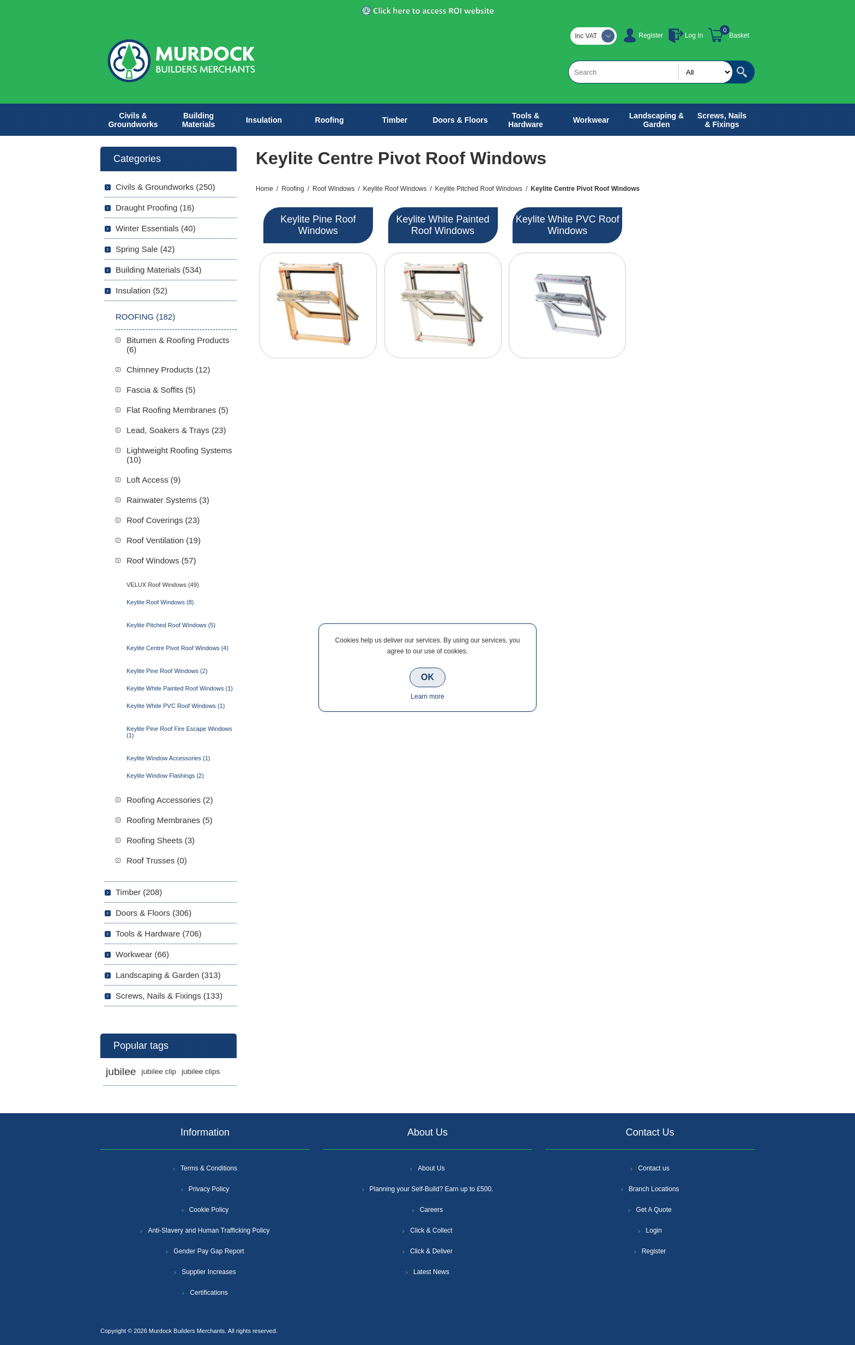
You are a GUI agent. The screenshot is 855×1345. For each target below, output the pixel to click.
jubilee (121, 1071)
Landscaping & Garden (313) (168, 975)
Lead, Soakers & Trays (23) (176, 430)
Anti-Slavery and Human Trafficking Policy (208, 1230)
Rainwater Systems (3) (168, 500)
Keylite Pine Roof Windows (318, 225)
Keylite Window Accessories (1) (168, 758)
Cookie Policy (209, 1210)
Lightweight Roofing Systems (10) (179, 455)
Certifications (208, 1292)
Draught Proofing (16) (155, 207)
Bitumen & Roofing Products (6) (178, 344)
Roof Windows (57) (161, 560)
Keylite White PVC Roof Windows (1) (176, 705)
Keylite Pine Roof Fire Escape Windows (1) (179, 731)
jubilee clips (201, 1071)
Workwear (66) (142, 954)
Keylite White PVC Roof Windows (567, 225)
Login (653, 1230)
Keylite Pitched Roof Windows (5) (171, 625)
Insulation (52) (141, 290)
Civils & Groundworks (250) (165, 186)
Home (264, 189)
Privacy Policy (209, 1189)
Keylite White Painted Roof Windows (443, 225)
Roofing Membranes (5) (170, 820)
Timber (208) (139, 892)
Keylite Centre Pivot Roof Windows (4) (177, 648)
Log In (694, 35)
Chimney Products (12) (168, 369)
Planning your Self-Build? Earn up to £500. (431, 1189)
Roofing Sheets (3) (161, 840)
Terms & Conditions (208, 1168)
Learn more (427, 696)
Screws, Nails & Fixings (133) (169, 995)
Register (651, 35)
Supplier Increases (209, 1272)
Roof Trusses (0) (157, 860)
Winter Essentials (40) (156, 228)
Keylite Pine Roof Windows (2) (167, 671)
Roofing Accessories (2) (170, 799)
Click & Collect (431, 1230)
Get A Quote (653, 1210)
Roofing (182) (145, 316)
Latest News (431, 1272)
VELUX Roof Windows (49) (163, 584)
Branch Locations (654, 1189)
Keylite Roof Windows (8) (160, 602)
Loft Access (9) (153, 479)
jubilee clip (158, 1071)
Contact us (653, 1168)
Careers (431, 1210)
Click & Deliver (431, 1251)
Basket (739, 35)
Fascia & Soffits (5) (161, 389)
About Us (431, 1168)
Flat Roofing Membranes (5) (177, 410)
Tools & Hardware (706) (159, 933)
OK (427, 677)
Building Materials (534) (159, 269)
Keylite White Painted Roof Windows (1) (180, 688)
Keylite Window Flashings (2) (165, 775)
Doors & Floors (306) (153, 912)
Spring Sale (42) (145, 249)
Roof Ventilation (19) (164, 540)
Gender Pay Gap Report (208, 1251)
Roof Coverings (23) (163, 520)
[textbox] (650, 72)
